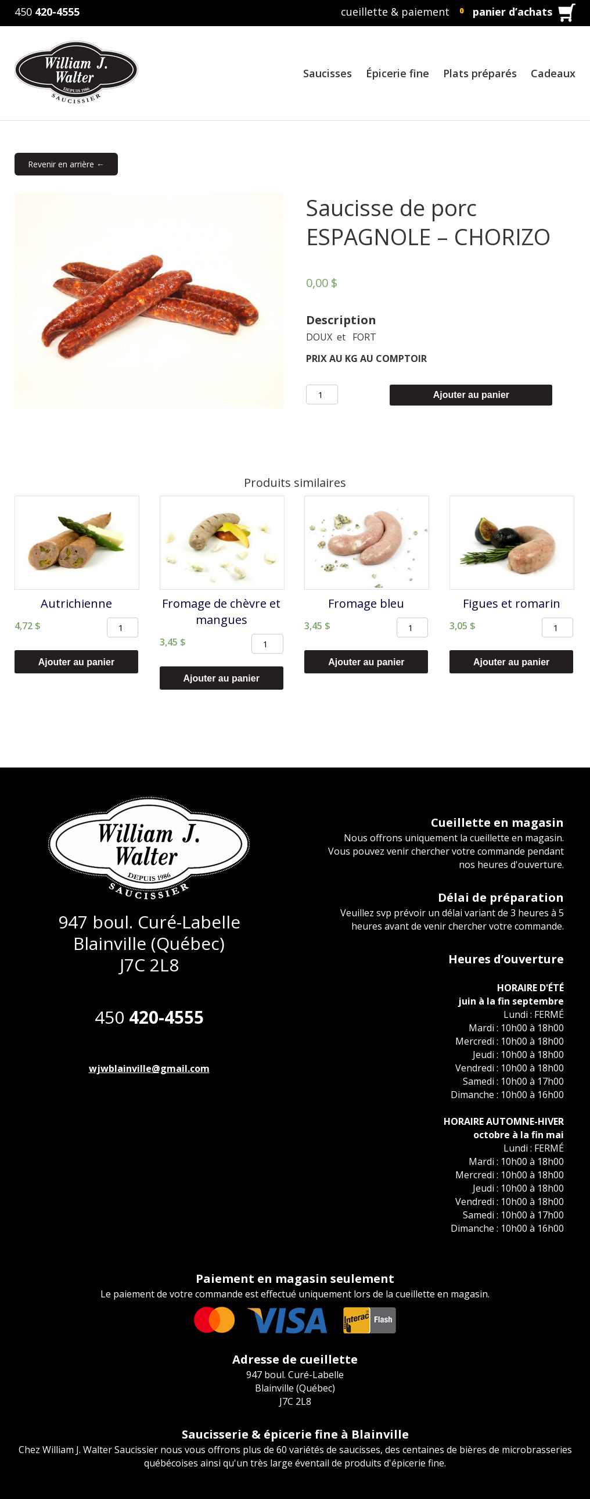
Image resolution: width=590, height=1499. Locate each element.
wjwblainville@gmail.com (149, 1068)
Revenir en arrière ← (66, 164)
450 (47, 12)
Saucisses (327, 73)
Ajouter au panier (471, 395)
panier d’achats (512, 12)
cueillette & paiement (395, 12)
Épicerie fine (397, 73)
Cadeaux (553, 73)
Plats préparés (480, 73)
